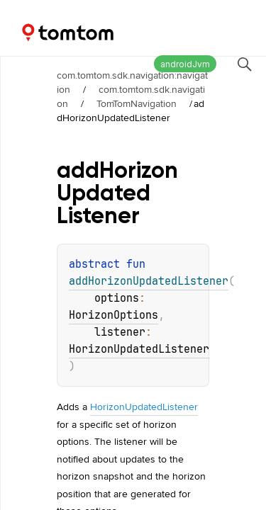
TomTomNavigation (136, 103)
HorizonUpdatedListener (139, 349)
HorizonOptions (113, 315)
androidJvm (185, 64)
